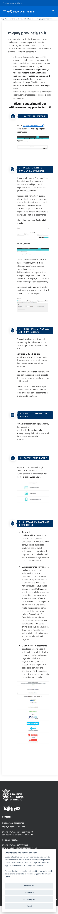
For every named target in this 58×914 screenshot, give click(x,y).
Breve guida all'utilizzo (26, 18)
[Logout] (56, 899)
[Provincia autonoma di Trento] (12, 3)
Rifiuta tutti (29, 892)
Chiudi (29, 906)
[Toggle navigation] (4, 11)
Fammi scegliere (29, 899)
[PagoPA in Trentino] (10, 11)
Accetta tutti (29, 885)
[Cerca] (53, 11)
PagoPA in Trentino (24, 11)
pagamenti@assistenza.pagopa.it (23, 847)
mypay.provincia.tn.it (33, 125)
